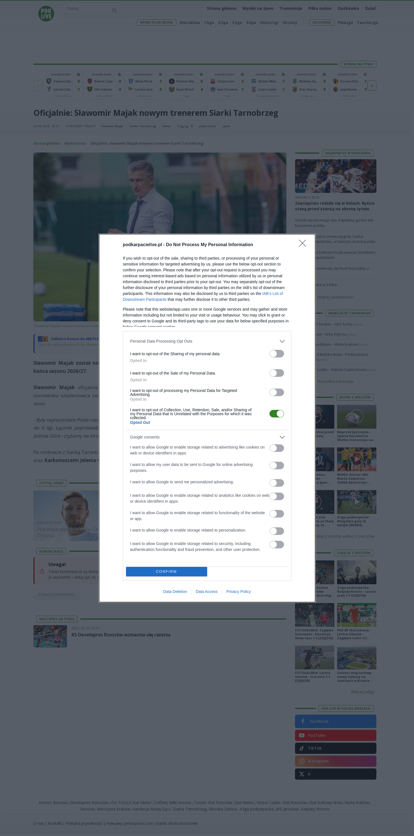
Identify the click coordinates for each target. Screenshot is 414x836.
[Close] (304, 245)
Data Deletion (175, 591)
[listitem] (207, 341)
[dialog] (207, 418)
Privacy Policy (238, 591)
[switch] (276, 353)
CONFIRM (166, 571)
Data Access (207, 591)
